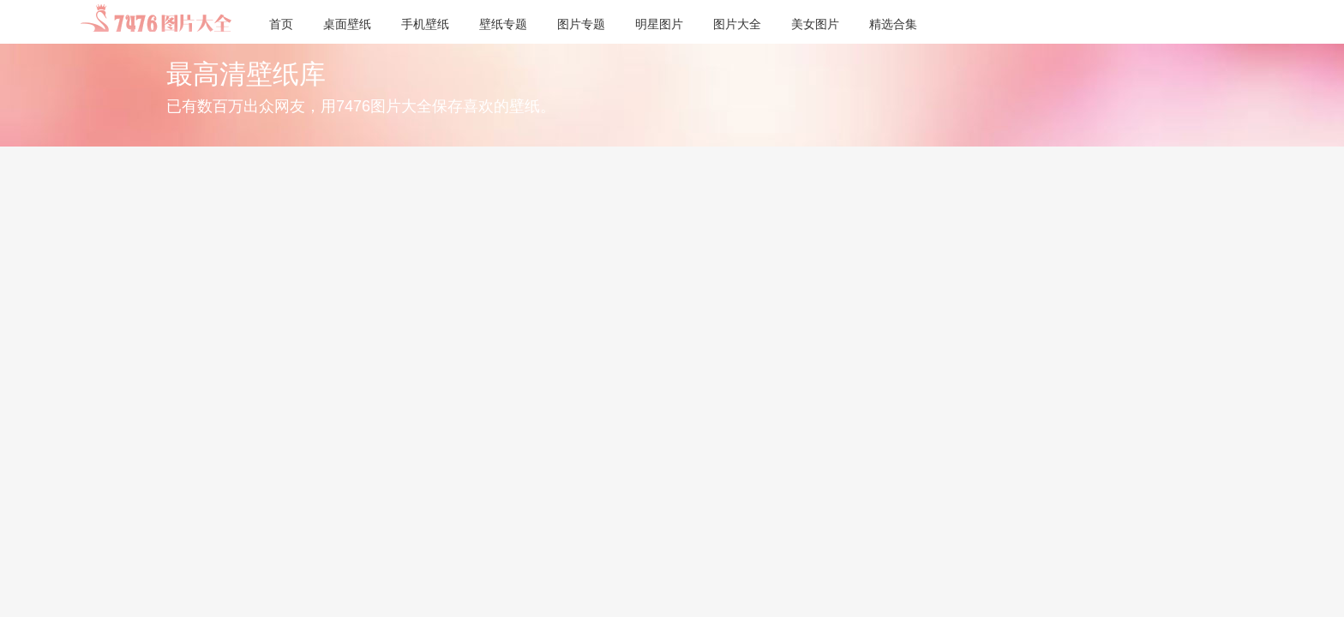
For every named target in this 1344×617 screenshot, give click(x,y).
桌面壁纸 (347, 24)
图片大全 (737, 24)
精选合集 (893, 24)
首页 (281, 24)
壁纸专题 (503, 24)
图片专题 (581, 24)
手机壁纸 (425, 24)
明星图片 (659, 24)
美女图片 (815, 24)
